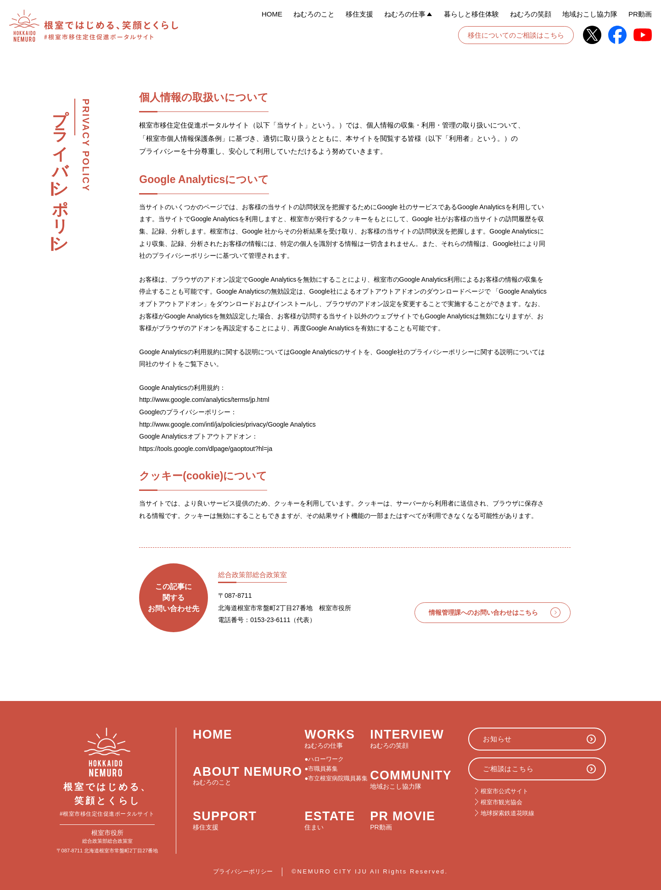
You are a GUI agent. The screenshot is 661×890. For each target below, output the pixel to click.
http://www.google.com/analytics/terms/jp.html (204, 399)
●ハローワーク (324, 759)
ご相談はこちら (508, 769)
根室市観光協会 (501, 802)
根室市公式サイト (504, 791)
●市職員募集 (321, 769)
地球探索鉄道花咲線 (507, 813)
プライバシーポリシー (243, 871)
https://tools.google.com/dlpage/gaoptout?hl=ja (205, 448)
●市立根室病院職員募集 (336, 778)
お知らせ (497, 739)
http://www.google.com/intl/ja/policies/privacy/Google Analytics (227, 424)
